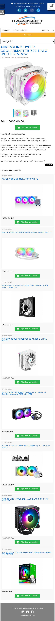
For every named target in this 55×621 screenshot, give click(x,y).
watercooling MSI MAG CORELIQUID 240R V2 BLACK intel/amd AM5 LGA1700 (24, 393)
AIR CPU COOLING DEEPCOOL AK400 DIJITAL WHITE (24, 340)
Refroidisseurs (7, 176)
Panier (51, 9)
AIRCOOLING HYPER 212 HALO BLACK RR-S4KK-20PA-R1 (25, 500)
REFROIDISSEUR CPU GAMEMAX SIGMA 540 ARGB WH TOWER (26, 553)
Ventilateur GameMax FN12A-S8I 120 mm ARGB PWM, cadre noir (25, 286)
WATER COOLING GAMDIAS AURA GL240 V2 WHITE (27, 232)
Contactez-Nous (28, 616)
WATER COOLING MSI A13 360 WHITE (20, 179)
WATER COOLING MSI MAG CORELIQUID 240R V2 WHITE (26, 446)
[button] (49, 61)
